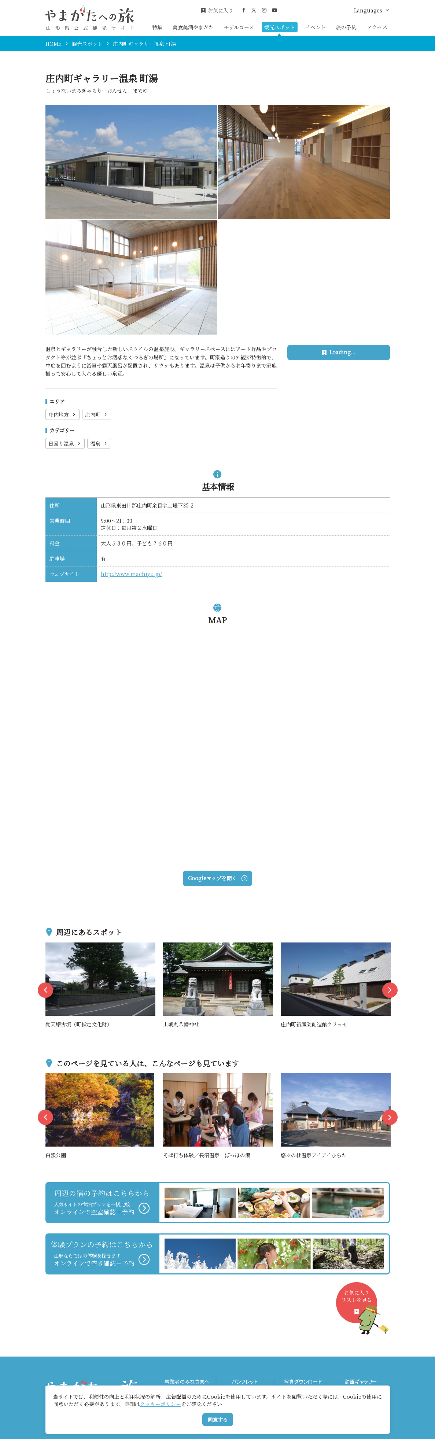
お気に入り (217, 10)
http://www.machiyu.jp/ (131, 574)
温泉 (99, 443)
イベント (315, 27)
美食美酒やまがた (193, 27)
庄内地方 (62, 414)
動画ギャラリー (360, 1382)
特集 (157, 27)
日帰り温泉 (65, 443)
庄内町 (96, 414)
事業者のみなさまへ (187, 1382)
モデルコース (239, 27)
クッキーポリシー (160, 1403)
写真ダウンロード (303, 1382)
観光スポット (279, 27)
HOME (53, 43)
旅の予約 (346, 27)
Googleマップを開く (217, 878)
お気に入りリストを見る (359, 1306)
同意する (217, 1419)
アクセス (377, 27)
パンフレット (245, 1382)
